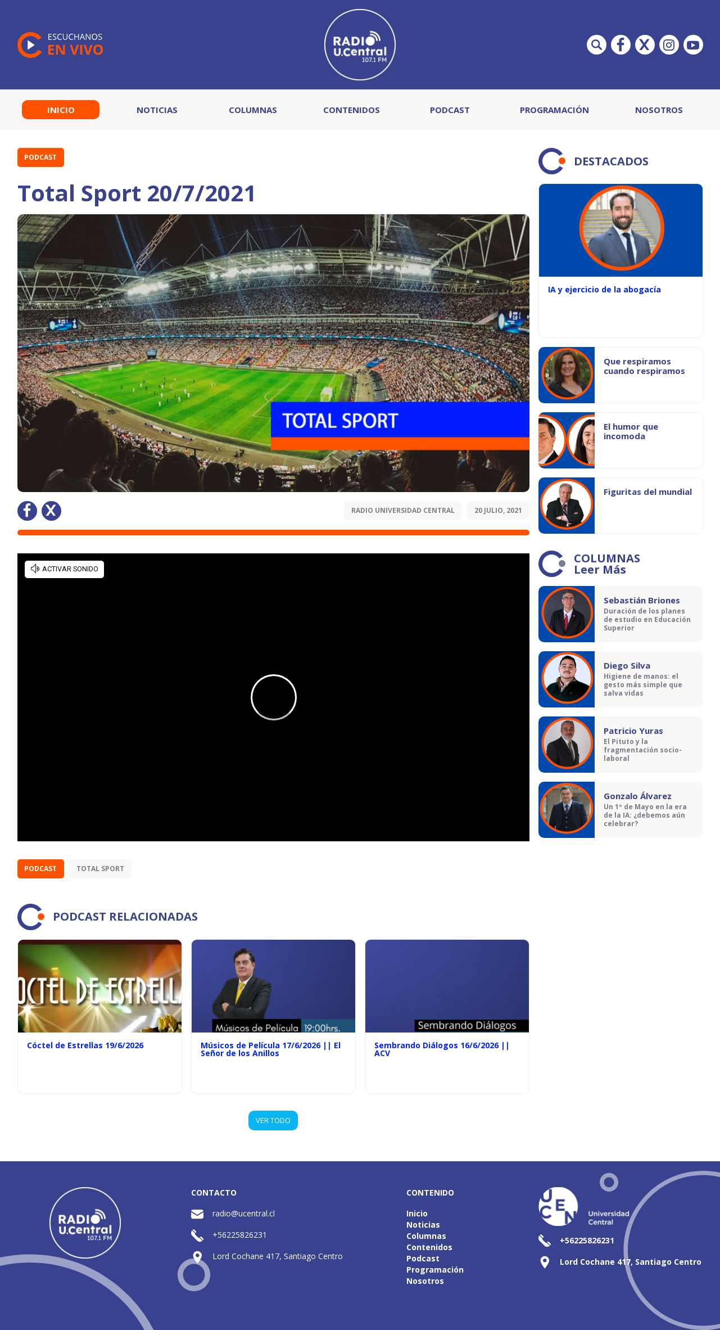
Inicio (61, 109)
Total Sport (100, 868)
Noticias (157, 109)
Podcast (450, 109)
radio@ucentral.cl (243, 1213)
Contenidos (351, 109)
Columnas (253, 109)
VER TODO (273, 1120)
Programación (554, 109)
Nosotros (659, 109)
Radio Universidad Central (403, 510)
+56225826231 (239, 1234)
